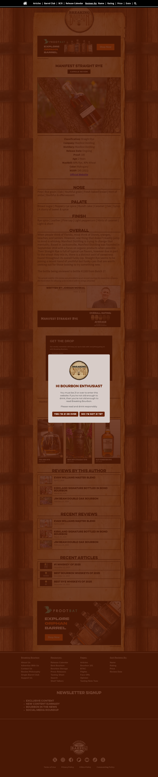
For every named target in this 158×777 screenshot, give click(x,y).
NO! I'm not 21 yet (92, 414)
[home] (25, 3)
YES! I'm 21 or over (65, 414)
